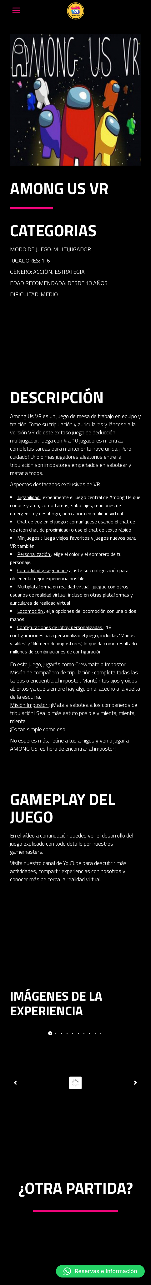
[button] (100, 1271)
